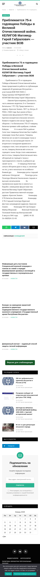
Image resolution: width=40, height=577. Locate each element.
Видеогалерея (12, 558)
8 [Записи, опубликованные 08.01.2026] (20, 522)
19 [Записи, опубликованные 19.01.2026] (5, 529)
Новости (6, 15)
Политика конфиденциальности (24, 574)
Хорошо (8, 574)
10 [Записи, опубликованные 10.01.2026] (30, 522)
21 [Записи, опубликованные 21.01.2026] (15, 529)
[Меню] (3, 3)
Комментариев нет (9, 50)
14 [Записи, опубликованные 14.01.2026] (15, 526)
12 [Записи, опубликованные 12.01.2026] (5, 526)
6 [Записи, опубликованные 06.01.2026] (10, 522)
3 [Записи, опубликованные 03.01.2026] (30, 519)
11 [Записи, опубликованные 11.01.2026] (35, 522)
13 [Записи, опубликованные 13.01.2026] (10, 526)
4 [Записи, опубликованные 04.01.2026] (35, 519)
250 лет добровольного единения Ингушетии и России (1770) (24, 380)
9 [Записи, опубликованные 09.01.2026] (25, 522)
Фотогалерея (25, 558)
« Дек (4, 536)
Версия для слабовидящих (20, 362)
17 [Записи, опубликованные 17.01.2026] (30, 526)
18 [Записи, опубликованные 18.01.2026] (35, 526)
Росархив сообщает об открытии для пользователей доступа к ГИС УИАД (27, 395)
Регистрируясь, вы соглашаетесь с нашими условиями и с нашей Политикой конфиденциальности (20, 493)
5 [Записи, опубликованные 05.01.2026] (4, 522)
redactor (9, 48)
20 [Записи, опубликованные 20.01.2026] (10, 529)
